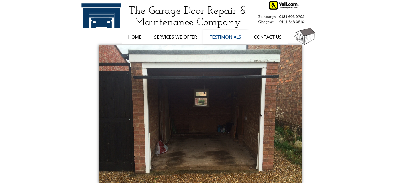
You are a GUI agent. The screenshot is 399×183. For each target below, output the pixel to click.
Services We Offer (175, 37)
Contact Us (268, 37)
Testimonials (225, 37)
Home (134, 37)
